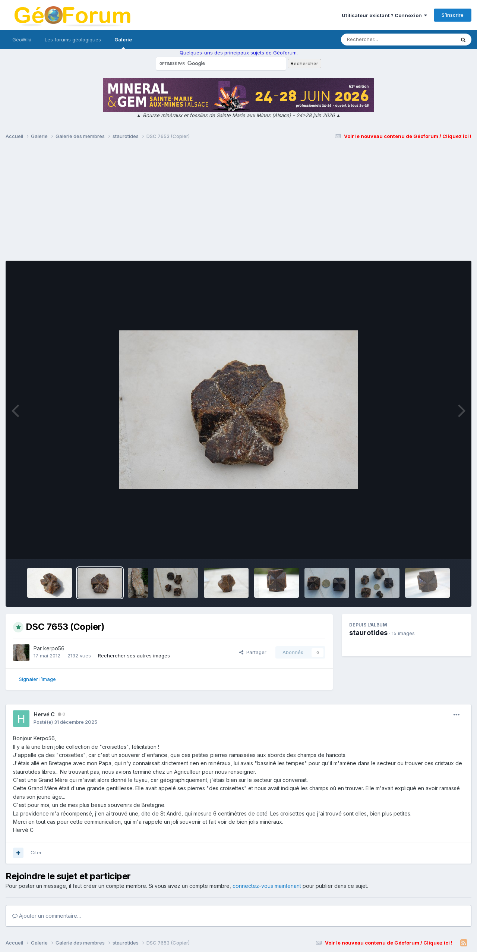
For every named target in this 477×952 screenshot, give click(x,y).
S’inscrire (453, 15)
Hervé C (44, 714)
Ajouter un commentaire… (46, 915)
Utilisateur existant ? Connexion (384, 15)
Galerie (123, 43)
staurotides (368, 633)
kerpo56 (53, 648)
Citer (36, 852)
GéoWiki (21, 40)
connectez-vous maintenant (267, 886)
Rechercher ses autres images (134, 656)
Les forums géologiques (73, 40)
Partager (252, 652)
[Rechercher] (376, 39)
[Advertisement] (238, 203)
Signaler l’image (37, 679)
